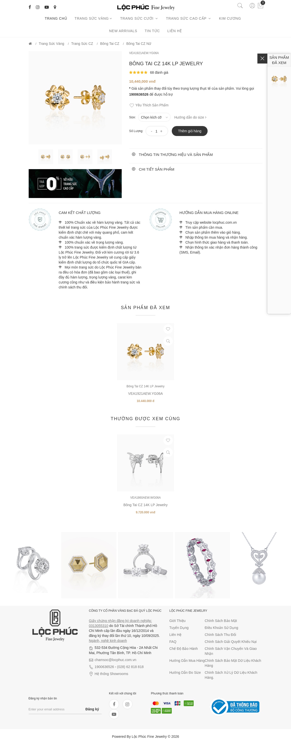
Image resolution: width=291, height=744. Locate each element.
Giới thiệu (177, 621)
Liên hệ (174, 31)
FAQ (172, 642)
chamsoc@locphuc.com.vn (115, 660)
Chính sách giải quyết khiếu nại (231, 642)
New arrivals (123, 31)
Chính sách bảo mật (221, 621)
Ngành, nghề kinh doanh (108, 641)
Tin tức (152, 31)
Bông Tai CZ (109, 44)
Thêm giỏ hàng (189, 131)
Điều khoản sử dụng (221, 628)
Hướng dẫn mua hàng (187, 661)
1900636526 (104, 667)
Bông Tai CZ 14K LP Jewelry (145, 386)
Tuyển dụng (178, 628)
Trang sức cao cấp (189, 18)
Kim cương (231, 18)
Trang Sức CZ (82, 44)
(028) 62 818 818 (130, 667)
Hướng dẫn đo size (185, 673)
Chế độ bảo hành (183, 649)
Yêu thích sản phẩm (149, 105)
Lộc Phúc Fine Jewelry (149, 737)
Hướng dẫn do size (190, 117)
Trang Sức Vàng (94, 18)
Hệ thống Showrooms (111, 674)
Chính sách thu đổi (220, 635)
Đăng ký (92, 709)
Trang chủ (56, 18)
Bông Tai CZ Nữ (138, 44)
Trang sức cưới (139, 18)
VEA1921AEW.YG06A (144, 53)
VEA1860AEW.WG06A (145, 497)
